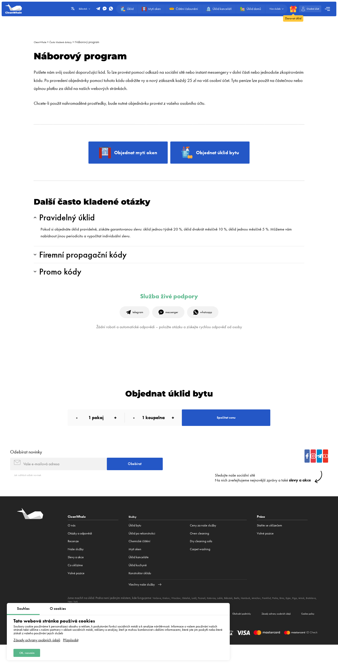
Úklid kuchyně (138, 585)
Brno (309, 618)
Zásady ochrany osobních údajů (36, 638)
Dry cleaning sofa (201, 561)
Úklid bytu (135, 545)
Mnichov (278, 618)
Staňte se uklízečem (269, 545)
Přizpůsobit (70, 638)
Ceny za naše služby (203, 545)
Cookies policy (304, 634)
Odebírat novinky (26, 468)
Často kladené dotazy (67, 42)
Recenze (73, 561)
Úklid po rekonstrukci (142, 553)
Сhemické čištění (139, 561)
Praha (301, 618)
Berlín (254, 618)
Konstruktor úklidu (140, 593)
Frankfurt (290, 618)
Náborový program (96, 42)
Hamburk (265, 618)
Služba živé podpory (169, 306)
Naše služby (75, 569)
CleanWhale (42, 42)
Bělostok (243, 618)
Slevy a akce (76, 577)
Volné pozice (76, 593)
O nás (71, 545)
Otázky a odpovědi (80, 553)
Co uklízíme (75, 585)
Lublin (233, 618)
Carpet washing (200, 569)
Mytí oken (135, 569)
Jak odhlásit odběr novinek (31, 495)
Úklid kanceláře (139, 577)
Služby (134, 536)
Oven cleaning (199, 553)
